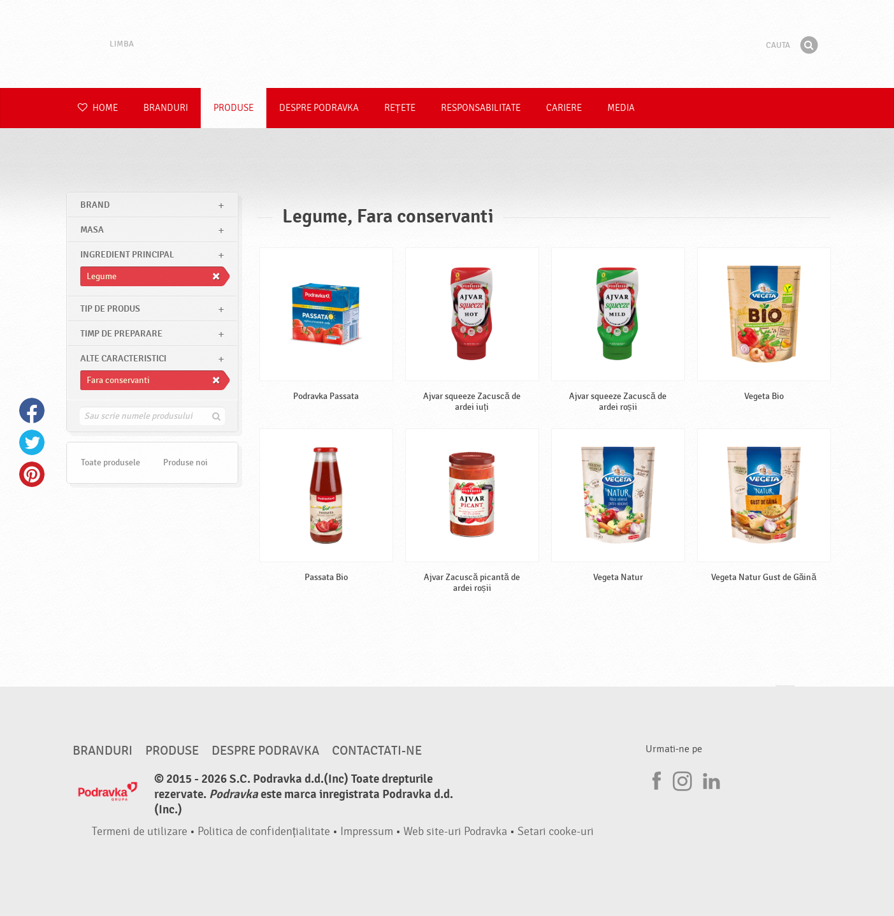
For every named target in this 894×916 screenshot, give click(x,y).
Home (98, 108)
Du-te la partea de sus (785, 697)
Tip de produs (110, 308)
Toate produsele (110, 462)
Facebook (32, 410)
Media (621, 108)
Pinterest (32, 474)
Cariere (564, 108)
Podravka (447, 44)
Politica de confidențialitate (264, 831)
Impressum (366, 831)
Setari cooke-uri (555, 831)
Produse (233, 108)
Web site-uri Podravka (455, 831)
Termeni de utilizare (139, 831)
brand (95, 205)
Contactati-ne (377, 751)
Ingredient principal (127, 254)
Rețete (399, 108)
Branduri (165, 108)
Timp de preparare (121, 333)
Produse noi (185, 462)
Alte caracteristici (123, 358)
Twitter (32, 442)
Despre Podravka (319, 108)
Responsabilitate (481, 108)
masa (92, 229)
